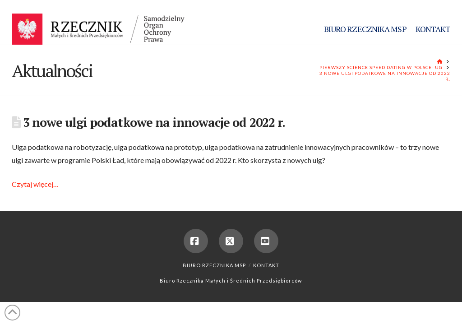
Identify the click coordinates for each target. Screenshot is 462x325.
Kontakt (266, 265)
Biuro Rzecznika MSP (214, 265)
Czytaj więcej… (35, 184)
